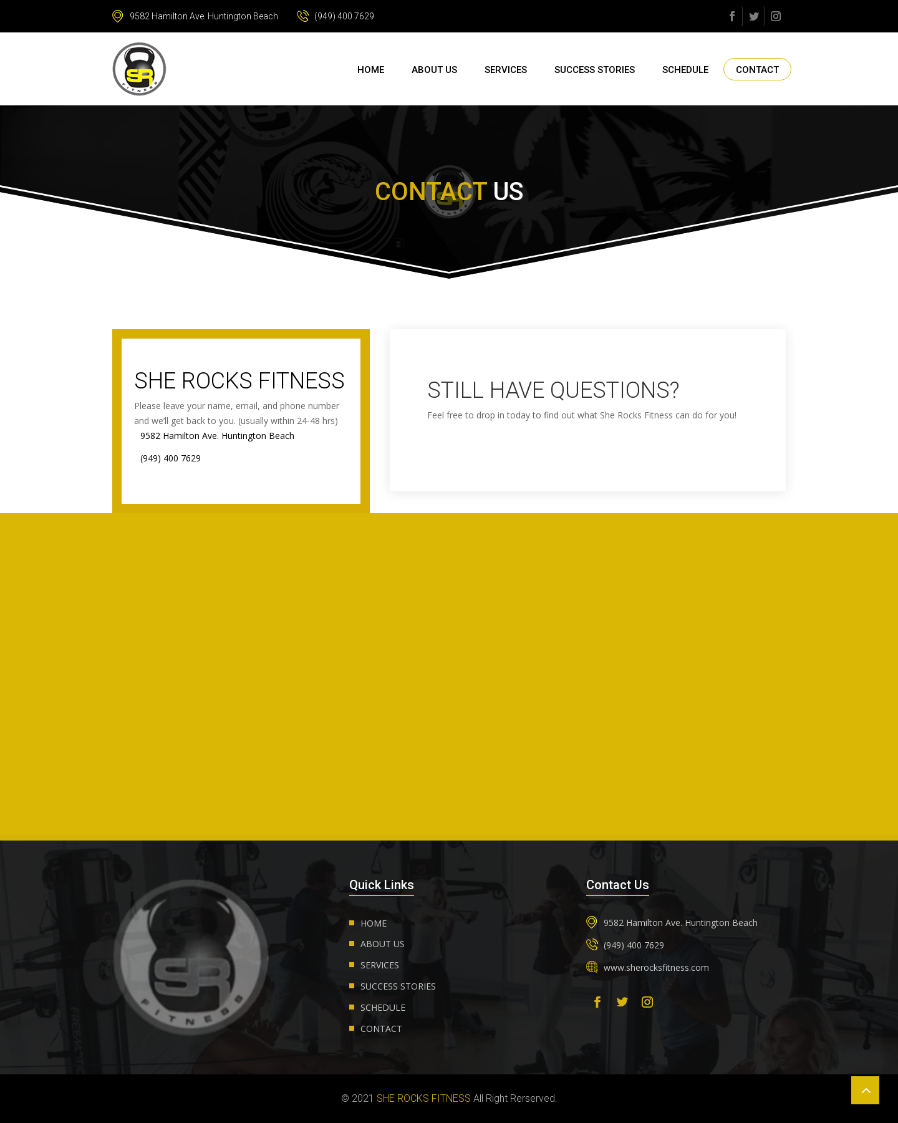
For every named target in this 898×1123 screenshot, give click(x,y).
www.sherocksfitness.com (656, 967)
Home (370, 69)
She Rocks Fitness (424, 1098)
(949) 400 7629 (335, 16)
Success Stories (594, 69)
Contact (757, 69)
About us (434, 69)
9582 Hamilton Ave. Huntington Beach (195, 16)
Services (506, 69)
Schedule (685, 69)
